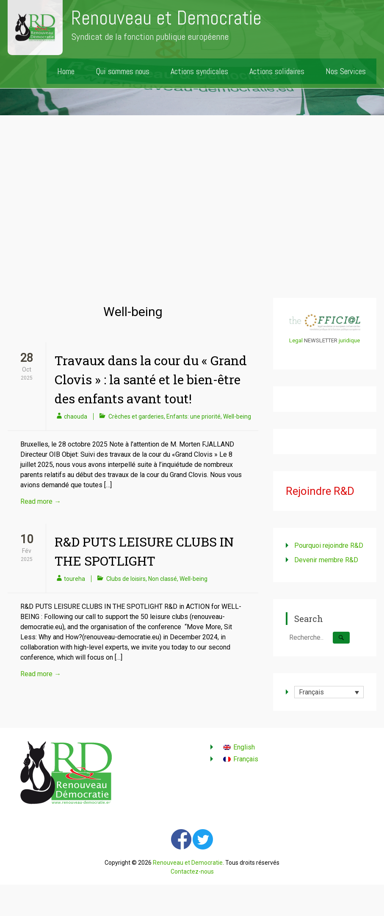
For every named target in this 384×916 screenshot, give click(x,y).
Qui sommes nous (122, 71)
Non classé (162, 578)
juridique (349, 340)
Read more (40, 501)
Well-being (237, 416)
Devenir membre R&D (326, 560)
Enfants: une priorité (193, 416)
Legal (296, 340)
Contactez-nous (192, 871)
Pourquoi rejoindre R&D (328, 545)
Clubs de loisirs (126, 578)
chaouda (75, 416)
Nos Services (346, 71)
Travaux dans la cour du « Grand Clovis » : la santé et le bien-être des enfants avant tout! (151, 379)
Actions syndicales (199, 71)
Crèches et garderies (136, 416)
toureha (74, 578)
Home (66, 71)
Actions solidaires (276, 71)
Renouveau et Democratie (166, 18)
